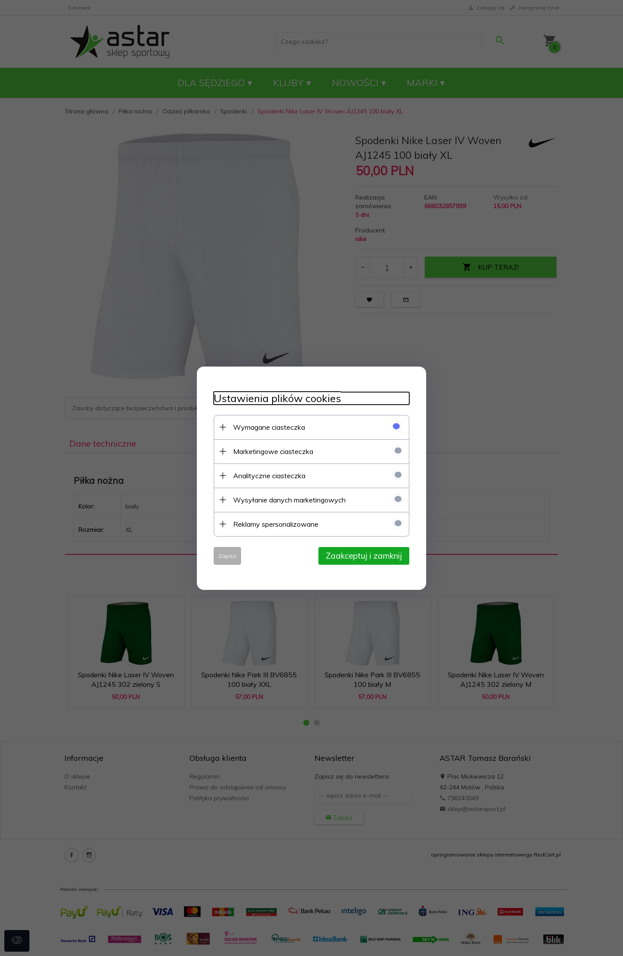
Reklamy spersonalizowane (274, 523)
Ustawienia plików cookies (275, 398)
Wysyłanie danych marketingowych (287, 499)
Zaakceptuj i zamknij (366, 555)
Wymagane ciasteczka (267, 426)
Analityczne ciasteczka (267, 475)
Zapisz (225, 555)
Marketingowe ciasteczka (271, 451)
